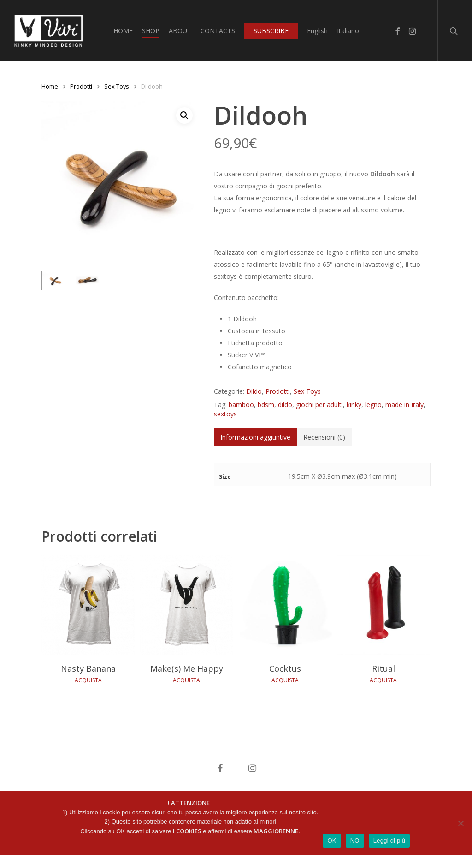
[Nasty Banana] (88, 605)
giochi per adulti (319, 404)
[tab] (255, 437)
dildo (285, 404)
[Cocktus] (285, 605)
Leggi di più (389, 840)
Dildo (254, 391)
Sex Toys (116, 86)
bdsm (266, 404)
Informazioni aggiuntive (255, 437)
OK (331, 840)
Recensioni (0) (324, 437)
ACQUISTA (88, 680)
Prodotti (81, 86)
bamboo (241, 404)
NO (355, 840)
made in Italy (404, 404)
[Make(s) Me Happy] (187, 605)
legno (373, 404)
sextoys (225, 413)
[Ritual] (384, 605)
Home (49, 86)
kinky (354, 404)
